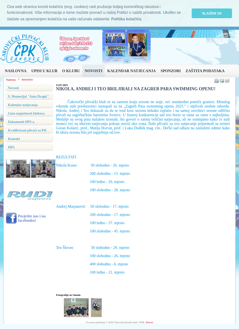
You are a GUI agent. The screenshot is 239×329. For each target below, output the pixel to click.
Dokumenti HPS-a (21, 122)
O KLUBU (71, 71)
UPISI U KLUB (44, 71)
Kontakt (14, 139)
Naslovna (10, 79)
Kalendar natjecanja (23, 105)
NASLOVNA (16, 71)
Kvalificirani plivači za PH (27, 130)
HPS (11, 147)
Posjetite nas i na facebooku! (32, 218)
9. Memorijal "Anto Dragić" (28, 96)
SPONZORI (171, 71)
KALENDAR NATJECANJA (131, 71)
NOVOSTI (93, 71)
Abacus (149, 322)
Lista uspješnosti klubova (26, 113)
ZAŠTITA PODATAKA (205, 71)
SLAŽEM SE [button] (212, 13)
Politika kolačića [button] (126, 19)
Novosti (13, 88)
